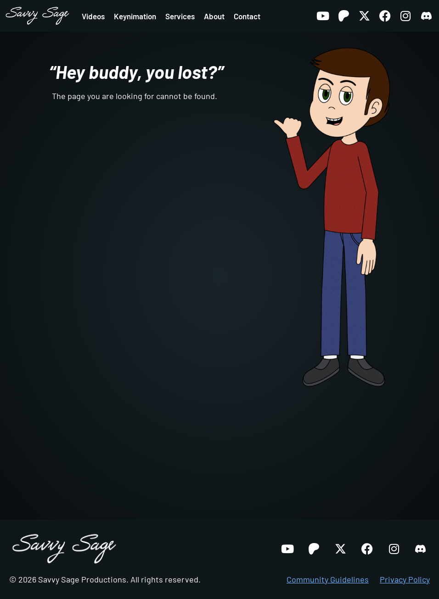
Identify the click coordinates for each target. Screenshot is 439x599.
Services (180, 16)
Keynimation (135, 16)
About (214, 16)
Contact (247, 16)
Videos (93, 16)
